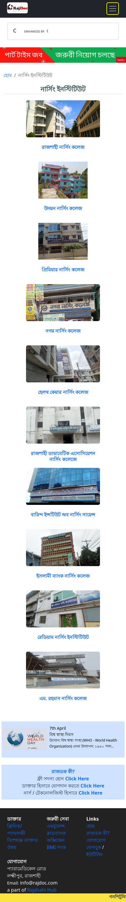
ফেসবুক (93, 847)
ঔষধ (11, 847)
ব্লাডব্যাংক (56, 833)
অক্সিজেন (56, 840)
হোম (8, 75)
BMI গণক (56, 847)
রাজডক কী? (97, 833)
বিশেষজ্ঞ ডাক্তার (22, 840)
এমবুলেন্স (56, 826)
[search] (36, 31)
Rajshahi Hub (41, 890)
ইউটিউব (94, 854)
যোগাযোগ (96, 840)
